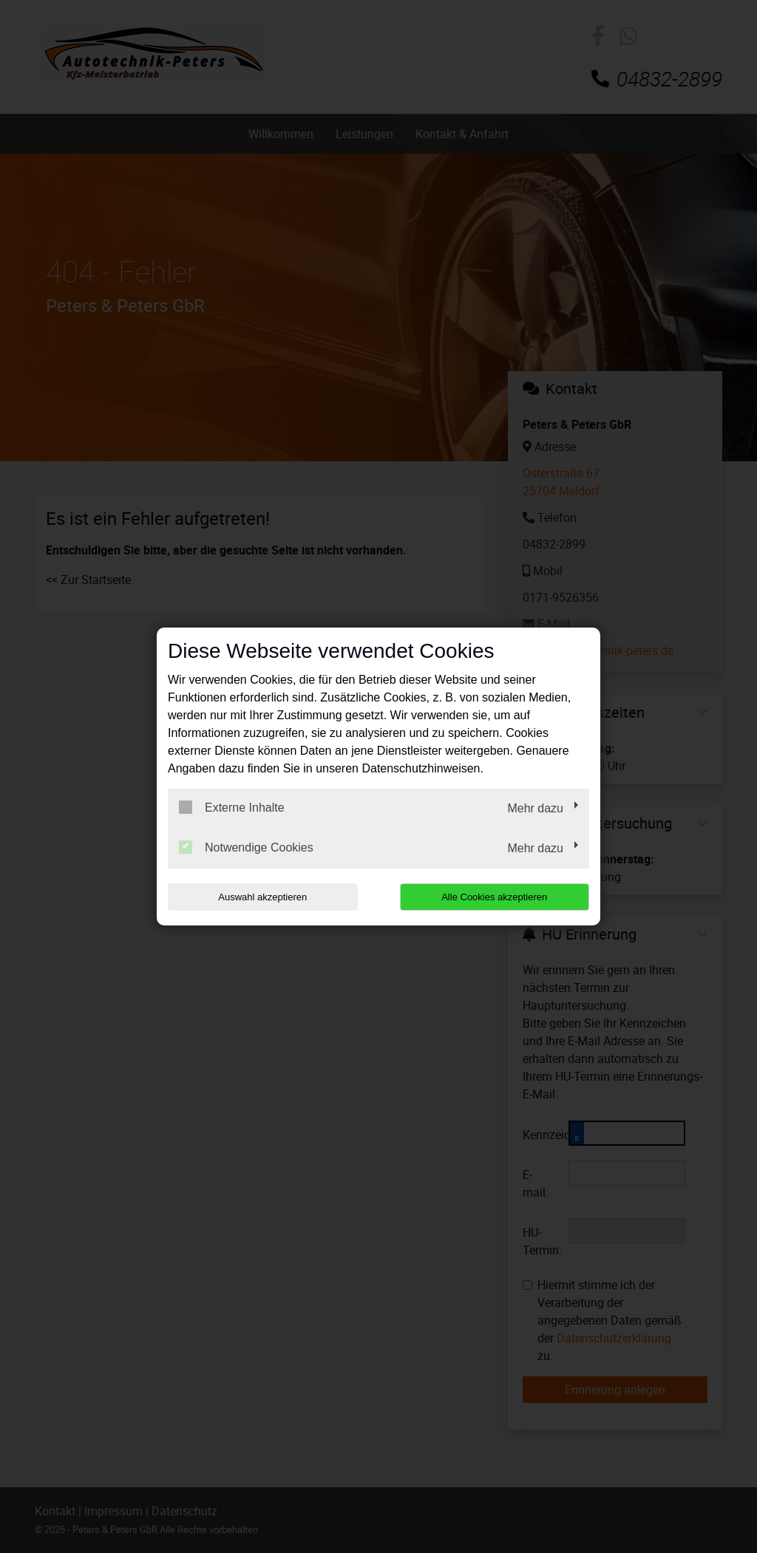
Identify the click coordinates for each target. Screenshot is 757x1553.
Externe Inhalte (232, 807)
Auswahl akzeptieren (262, 897)
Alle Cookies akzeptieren (494, 897)
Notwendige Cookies (246, 847)
